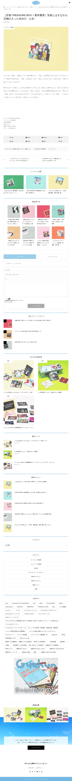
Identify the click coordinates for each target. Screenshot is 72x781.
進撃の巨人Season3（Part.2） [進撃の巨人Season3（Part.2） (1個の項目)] (38, 648)
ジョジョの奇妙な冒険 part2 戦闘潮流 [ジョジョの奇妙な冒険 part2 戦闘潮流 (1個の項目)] (15, 631)
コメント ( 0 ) (20, 256)
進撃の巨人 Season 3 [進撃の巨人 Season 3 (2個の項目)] (21, 648)
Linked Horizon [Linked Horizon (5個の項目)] (9, 606)
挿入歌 (36, 568)
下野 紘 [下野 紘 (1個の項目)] (63, 634)
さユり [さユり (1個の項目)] (18, 610)
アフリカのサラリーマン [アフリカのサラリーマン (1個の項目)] (11, 624)
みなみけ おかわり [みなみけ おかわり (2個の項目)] (29, 613)
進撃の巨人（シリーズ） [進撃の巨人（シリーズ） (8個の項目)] (11, 652)
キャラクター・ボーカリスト (36, 572)
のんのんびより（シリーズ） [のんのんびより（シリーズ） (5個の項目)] (13, 613)
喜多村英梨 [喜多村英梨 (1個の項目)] (53, 641)
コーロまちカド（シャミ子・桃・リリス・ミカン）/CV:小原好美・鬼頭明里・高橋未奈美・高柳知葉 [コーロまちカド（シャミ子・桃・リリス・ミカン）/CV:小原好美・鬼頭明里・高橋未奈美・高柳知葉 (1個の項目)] (31, 627)
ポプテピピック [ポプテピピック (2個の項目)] (9, 634)
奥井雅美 (44, 149)
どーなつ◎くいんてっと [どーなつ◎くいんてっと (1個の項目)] (30, 610)
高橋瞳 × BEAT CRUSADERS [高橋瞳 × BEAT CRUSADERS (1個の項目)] (48, 652)
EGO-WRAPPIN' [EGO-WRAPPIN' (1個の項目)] (51, 603)
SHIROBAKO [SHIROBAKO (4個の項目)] (30, 606)
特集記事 (36, 705)
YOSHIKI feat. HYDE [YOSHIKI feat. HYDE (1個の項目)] (43, 606)
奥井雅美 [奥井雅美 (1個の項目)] (62, 641)
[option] (14, 714)
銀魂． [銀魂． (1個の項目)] (35, 652)
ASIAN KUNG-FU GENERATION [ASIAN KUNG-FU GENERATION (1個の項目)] (20, 603)
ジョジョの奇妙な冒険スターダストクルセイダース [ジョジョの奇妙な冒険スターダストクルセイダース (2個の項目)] (42, 631)
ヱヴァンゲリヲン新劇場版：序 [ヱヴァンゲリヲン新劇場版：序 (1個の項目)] (39, 634)
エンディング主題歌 (36, 564)
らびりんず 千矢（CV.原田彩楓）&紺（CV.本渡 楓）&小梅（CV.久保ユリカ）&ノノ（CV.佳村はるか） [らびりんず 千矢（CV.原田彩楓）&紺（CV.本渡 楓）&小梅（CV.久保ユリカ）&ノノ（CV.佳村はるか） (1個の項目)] (32, 620)
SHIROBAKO (38, 149)
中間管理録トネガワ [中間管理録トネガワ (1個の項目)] (10, 638)
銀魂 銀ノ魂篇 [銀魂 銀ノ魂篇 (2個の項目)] (26, 652)
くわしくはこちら (36, 747)
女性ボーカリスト (20, 149)
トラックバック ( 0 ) (52, 256)
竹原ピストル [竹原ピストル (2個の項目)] (8, 648)
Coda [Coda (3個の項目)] (34, 603)
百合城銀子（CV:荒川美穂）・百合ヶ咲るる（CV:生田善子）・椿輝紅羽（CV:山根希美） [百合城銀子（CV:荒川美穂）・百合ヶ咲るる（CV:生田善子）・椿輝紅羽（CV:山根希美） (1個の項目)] (36, 645)
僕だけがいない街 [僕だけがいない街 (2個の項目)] (24, 638)
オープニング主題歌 (11, 149)
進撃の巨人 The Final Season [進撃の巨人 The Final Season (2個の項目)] (57, 648)
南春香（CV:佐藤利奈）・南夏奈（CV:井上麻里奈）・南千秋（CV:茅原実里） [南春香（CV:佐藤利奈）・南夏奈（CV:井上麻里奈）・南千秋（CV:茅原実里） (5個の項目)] (25, 641)
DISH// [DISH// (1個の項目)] (41, 603)
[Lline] (60, 137)
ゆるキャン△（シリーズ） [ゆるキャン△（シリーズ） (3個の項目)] (12, 617)
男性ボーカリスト (36, 580)
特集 (36, 589)
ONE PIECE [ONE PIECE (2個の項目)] (20, 606)
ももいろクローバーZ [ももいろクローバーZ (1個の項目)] (44, 613)
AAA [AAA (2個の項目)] (6, 603)
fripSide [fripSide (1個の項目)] (61, 603)
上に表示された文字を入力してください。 (14, 300)
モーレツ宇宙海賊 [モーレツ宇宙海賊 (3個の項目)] (22, 634)
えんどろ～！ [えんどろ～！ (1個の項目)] (8, 610)
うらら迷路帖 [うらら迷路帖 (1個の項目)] (62, 606)
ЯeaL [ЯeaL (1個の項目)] (53, 606)
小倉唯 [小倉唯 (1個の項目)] (7, 645)
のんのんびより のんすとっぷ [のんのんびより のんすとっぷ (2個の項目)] (48, 610)
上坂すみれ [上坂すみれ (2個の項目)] (54, 634)
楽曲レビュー (28, 149)
